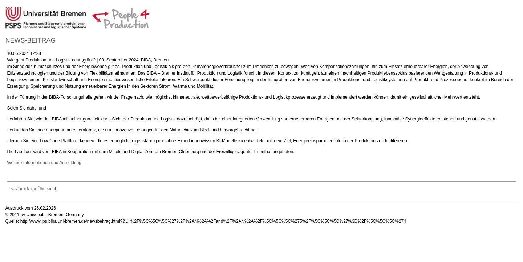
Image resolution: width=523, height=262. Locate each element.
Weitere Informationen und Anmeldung (44, 162)
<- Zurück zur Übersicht (33, 188)
